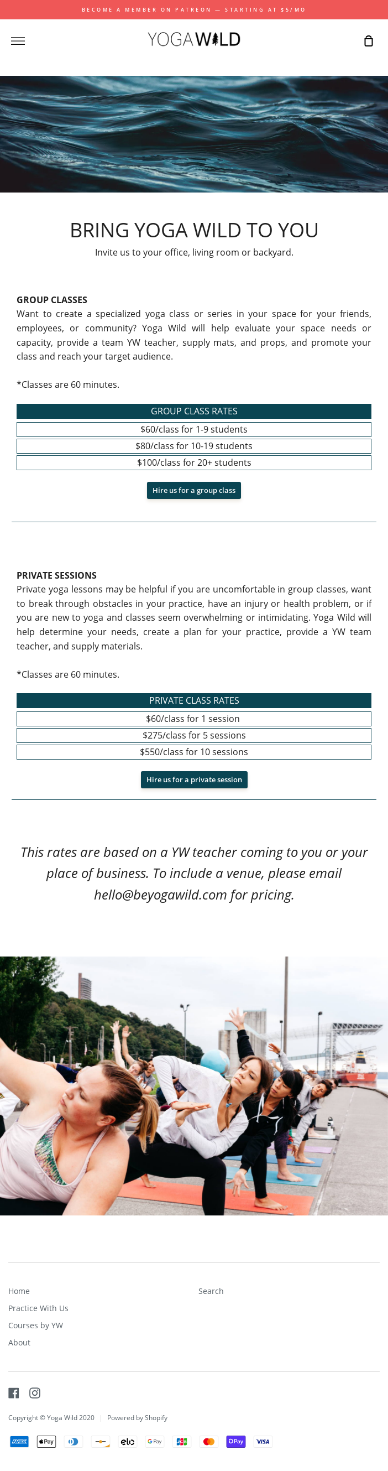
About (19, 1342)
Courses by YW (35, 1325)
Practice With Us (38, 1308)
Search (211, 1291)
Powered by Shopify (137, 1417)
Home (19, 1291)
